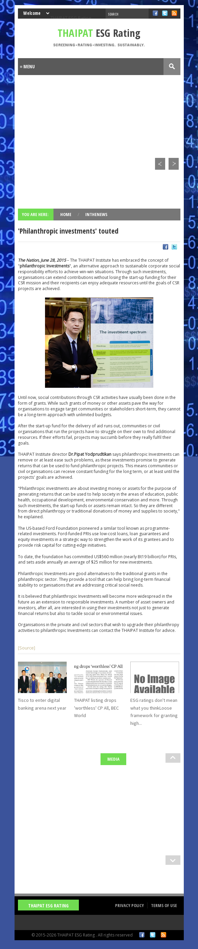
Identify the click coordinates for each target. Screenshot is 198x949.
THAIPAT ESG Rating (70, 18)
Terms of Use (164, 905)
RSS (163, 935)
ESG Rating (99, 33)
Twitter (152, 935)
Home (66, 214)
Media (113, 759)
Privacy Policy (129, 905)
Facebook (142, 935)
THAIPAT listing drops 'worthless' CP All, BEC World (96, 707)
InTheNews (96, 214)
